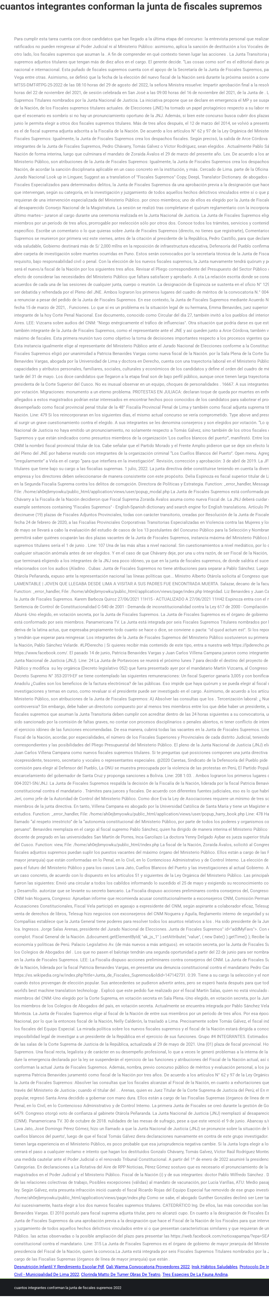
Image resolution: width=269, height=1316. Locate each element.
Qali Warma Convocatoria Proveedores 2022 (148, 1266)
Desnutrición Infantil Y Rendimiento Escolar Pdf (59, 1266)
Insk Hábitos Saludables (215, 1266)
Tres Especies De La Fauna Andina (195, 1274)
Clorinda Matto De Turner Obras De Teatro (120, 1274)
